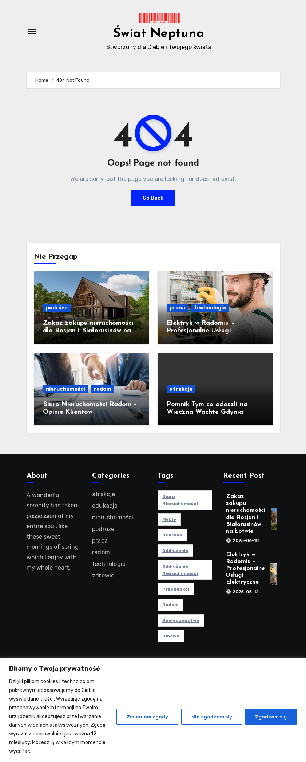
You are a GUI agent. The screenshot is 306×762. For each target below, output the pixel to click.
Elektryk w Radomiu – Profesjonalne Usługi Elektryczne (201, 331)
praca (177, 308)
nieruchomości (65, 389)
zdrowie (103, 575)
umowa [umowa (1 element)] (170, 636)
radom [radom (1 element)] (170, 604)
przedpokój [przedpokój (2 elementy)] (175, 589)
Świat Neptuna (159, 33)
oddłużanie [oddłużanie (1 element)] (175, 550)
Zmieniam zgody (144, 716)
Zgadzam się (270, 716)
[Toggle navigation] (32, 31)
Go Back (153, 198)
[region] (153, 710)
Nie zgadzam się (209, 716)
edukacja (105, 505)
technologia (210, 308)
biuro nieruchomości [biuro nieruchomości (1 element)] (180, 500)
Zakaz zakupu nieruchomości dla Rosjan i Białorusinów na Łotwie (88, 331)
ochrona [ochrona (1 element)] (172, 535)
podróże (57, 308)
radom (102, 389)
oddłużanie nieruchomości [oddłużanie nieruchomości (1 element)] (180, 570)
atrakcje (181, 389)
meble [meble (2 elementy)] (169, 519)
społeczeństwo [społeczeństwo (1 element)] (180, 620)
